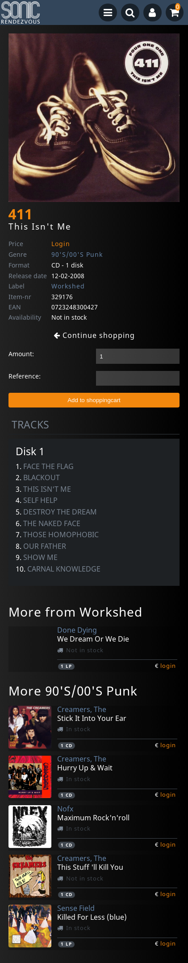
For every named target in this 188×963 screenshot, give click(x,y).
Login (60, 243)
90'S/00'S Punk (77, 254)
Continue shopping (94, 335)
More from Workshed (75, 611)
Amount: (21, 354)
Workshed (68, 286)
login (168, 666)
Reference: (24, 376)
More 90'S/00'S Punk (73, 690)
